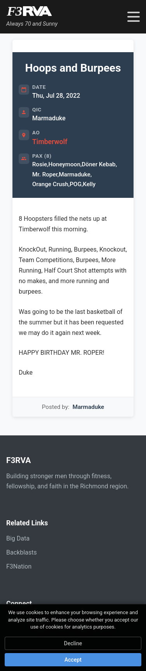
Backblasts (21, 552)
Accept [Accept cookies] (73, 660)
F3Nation (19, 566)
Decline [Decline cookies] (73, 643)
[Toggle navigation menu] (133, 17)
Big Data (18, 538)
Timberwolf (49, 142)
